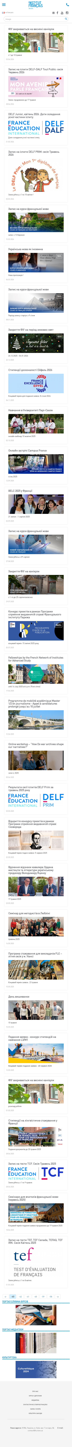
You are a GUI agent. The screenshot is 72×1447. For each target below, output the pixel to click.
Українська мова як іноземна (25, 249)
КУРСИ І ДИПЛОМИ (35, 1396)
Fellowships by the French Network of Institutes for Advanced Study (35, 659)
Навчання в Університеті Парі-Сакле (30, 410)
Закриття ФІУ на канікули (23, 571)
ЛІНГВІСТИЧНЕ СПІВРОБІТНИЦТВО (35, 1404)
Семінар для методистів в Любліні (29, 913)
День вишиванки (18, 996)
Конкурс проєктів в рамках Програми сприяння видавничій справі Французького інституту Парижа (34, 614)
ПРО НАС (35, 1391)
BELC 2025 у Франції (20, 490)
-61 (27, 1296)
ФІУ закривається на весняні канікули (31, 29)
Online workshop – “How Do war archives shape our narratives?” (36, 746)
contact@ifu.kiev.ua (35, 1430)
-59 (43, 1296)
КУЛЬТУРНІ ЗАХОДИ (35, 1413)
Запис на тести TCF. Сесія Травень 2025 (32, 1163)
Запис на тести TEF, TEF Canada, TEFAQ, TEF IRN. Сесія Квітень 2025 (35, 1241)
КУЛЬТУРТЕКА (9, 1357)
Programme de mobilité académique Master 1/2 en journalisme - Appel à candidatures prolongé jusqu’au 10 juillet (34, 703)
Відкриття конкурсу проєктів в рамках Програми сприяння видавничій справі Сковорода (32, 824)
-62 (20, 1296)
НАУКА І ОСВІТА (35, 1409)
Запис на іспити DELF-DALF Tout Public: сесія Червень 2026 (35, 71)
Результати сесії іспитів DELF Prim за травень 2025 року (30, 789)
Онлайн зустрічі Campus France (27, 450)
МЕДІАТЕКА (35, 1400)
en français (7, 12)
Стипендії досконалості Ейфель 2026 (30, 370)
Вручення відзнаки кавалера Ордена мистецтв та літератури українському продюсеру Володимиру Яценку (30, 870)
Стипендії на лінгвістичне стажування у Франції (32, 1122)
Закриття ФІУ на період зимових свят (30, 329)
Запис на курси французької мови (28, 209)
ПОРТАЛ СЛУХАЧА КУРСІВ (15, 1301)
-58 (50, 1296)
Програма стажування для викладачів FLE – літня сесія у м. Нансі (35, 955)
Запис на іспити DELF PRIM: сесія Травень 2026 (33, 153)
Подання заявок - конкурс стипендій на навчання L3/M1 (32, 1038)
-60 (35, 1296)
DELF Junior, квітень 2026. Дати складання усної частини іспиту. (34, 116)
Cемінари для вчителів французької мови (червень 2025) (33, 1198)
